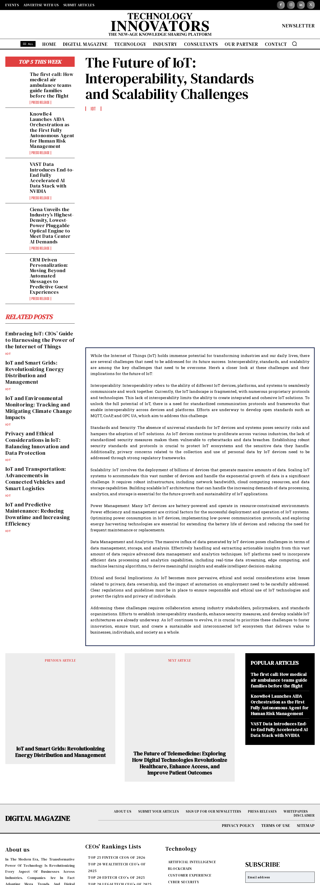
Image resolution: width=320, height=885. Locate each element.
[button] (294, 43)
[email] (280, 800)
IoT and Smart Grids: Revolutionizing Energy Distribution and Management (34, 373)
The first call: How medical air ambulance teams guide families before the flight (52, 85)
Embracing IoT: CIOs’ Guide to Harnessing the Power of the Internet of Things (39, 341)
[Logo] (160, 25)
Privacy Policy (300, 824)
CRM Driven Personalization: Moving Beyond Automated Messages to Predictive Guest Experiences (49, 275)
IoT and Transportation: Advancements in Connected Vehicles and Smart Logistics (35, 479)
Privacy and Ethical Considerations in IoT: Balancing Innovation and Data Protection (37, 443)
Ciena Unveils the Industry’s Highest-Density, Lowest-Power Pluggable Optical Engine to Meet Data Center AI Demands (52, 225)
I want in (280, 814)
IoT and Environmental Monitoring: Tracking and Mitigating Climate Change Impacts (38, 408)
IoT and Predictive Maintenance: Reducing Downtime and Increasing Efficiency (37, 515)
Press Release (40, 102)
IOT (8, 354)
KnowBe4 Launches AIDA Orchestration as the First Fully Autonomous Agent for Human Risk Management (52, 129)
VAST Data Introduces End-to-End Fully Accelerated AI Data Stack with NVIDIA (52, 177)
